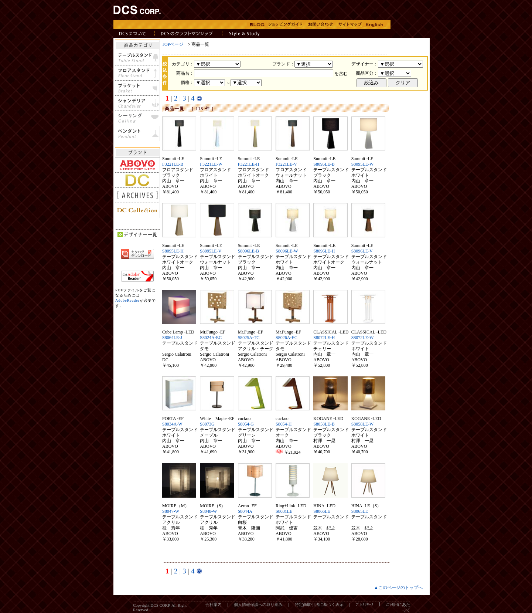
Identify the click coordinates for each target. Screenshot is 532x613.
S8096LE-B (248, 251)
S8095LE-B (323, 164)
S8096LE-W (287, 251)
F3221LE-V (286, 164)
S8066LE (321, 511)
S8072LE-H (324, 337)
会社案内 (213, 604)
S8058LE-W (362, 424)
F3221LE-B (172, 164)
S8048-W (208, 511)
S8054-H (283, 424)
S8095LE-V (210, 251)
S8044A (245, 511)
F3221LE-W (211, 164)
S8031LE (284, 511)
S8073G (207, 424)
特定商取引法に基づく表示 (319, 604)
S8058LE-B (323, 424)
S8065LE (359, 511)
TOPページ (172, 44)
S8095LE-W (362, 164)
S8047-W (170, 511)
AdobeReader (127, 300)
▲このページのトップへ (398, 587)
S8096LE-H (324, 251)
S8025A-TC (249, 337)
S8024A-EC (211, 337)
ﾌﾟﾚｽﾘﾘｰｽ (365, 604)
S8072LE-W (362, 337)
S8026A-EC (286, 337)
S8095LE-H (173, 251)
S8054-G (246, 424)
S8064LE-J (172, 337)
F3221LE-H (248, 164)
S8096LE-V (362, 251)
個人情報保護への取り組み (258, 604)
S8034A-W (172, 424)
